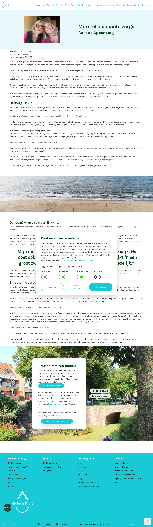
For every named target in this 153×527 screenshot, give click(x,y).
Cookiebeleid (69, 261)
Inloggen (146, 5)
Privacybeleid (87, 261)
